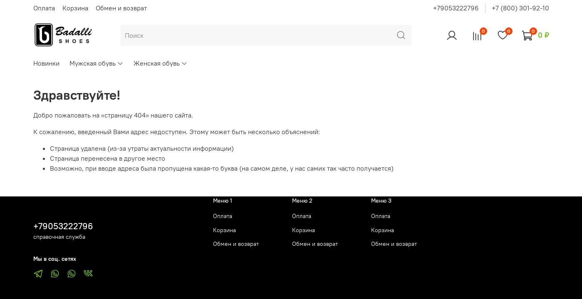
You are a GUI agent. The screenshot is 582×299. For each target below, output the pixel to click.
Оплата (44, 8)
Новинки (46, 63)
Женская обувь (161, 63)
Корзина (75, 8)
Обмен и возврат (121, 8)
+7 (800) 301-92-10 (520, 8)
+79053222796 (456, 8)
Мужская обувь (96, 63)
